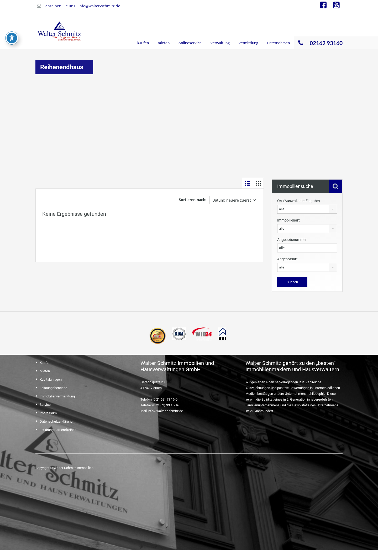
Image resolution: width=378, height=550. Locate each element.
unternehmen (278, 42)
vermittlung (248, 42)
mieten (164, 42)
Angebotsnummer (292, 240)
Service (45, 405)
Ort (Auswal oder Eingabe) (298, 201)
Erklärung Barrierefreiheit (58, 430)
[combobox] (307, 209)
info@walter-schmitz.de (99, 5)
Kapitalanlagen (51, 379)
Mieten (45, 371)
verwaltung (220, 42)
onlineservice (190, 42)
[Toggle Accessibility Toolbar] (12, 12)
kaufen (143, 42)
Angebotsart (287, 259)
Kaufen (45, 363)
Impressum (48, 413)
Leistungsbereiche (53, 388)
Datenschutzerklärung (56, 421)
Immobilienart (288, 220)
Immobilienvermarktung (57, 396)
